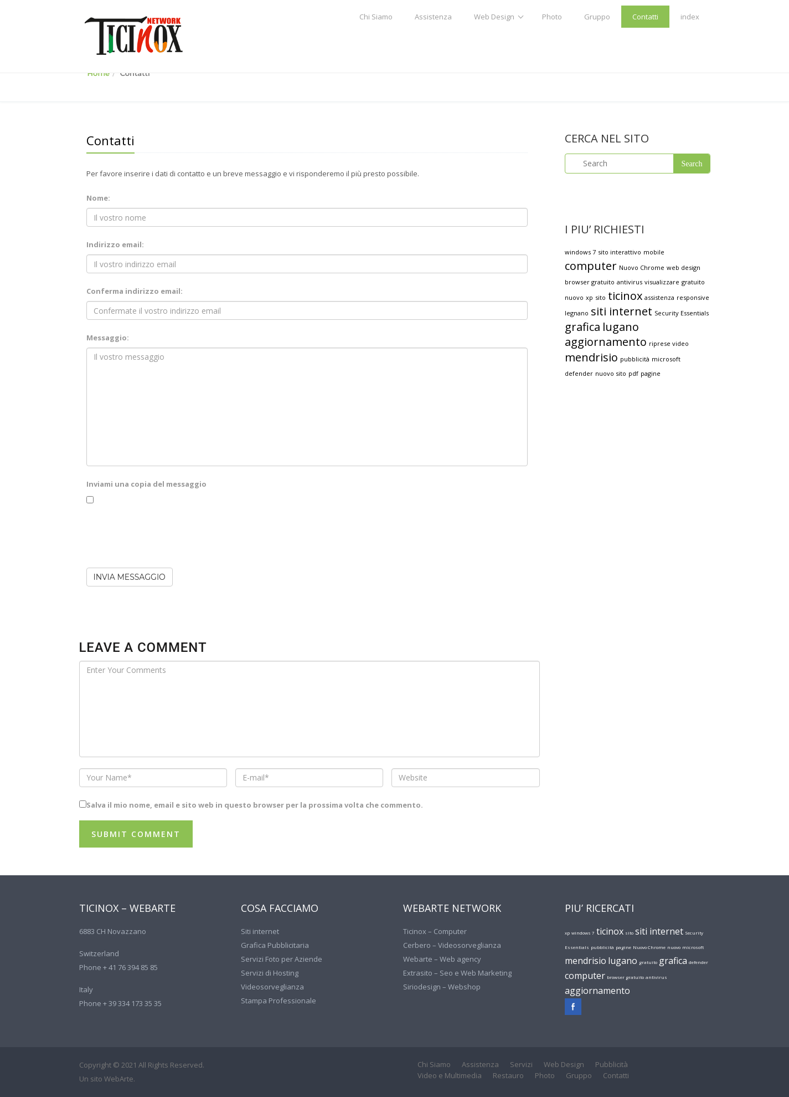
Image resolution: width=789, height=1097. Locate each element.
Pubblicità (611, 1064)
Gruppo (597, 17)
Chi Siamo (376, 17)
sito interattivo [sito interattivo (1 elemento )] (619, 252)
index (689, 17)
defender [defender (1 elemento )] (579, 373)
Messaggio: (107, 338)
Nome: (98, 198)
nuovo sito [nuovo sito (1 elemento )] (610, 373)
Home (98, 73)
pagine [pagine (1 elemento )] (651, 373)
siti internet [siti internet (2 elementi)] (621, 311)
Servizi (521, 1064)
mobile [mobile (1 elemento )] (653, 252)
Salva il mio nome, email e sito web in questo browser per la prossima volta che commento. (254, 805)
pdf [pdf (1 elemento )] (633, 373)
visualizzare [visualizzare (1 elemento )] (661, 282)
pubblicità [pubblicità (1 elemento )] (634, 359)
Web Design (494, 17)
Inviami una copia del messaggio (146, 484)
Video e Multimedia (449, 1075)
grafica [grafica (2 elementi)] (582, 326)
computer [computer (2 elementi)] (591, 265)
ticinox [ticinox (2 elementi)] (625, 295)
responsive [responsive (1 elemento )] (693, 297)
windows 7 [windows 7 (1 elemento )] (580, 252)
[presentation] (170, 537)
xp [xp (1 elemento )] (589, 297)
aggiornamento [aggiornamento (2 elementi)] (606, 341)
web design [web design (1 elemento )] (683, 267)
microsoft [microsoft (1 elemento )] (666, 359)
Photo (552, 17)
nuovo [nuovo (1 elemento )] (574, 297)
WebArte (118, 1079)
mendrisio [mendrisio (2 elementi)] (591, 357)
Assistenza (433, 17)
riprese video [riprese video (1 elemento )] (669, 343)
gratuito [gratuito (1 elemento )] (693, 282)
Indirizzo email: (115, 244)
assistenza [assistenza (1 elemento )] (659, 297)
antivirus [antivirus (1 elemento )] (629, 282)
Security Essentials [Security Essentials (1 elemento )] (681, 313)
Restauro (508, 1075)
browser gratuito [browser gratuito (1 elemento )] (590, 282)
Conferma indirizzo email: (134, 291)
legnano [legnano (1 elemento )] (577, 313)
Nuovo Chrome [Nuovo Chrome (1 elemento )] (641, 267)
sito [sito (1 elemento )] (600, 297)
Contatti (645, 17)
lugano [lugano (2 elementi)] (620, 326)
